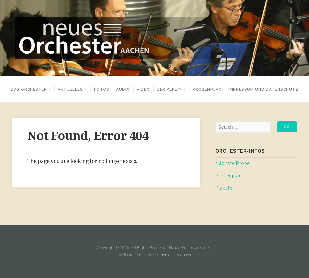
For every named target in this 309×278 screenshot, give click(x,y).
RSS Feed (184, 255)
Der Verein (169, 89)
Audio (123, 89)
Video (143, 89)
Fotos (101, 89)
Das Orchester (29, 89)
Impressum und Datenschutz (263, 89)
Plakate (223, 188)
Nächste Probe (232, 163)
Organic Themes (158, 255)
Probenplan (207, 89)
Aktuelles (70, 89)
